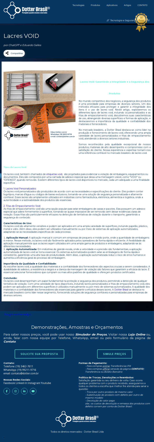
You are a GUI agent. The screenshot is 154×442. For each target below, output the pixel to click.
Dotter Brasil (121, 289)
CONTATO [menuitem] (142, 5)
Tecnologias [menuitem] (78, 5)
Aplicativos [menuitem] (112, 5)
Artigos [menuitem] (127, 5)
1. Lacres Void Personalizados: (20, 188)
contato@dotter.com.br (25, 373)
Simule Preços (114, 354)
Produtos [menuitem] (95, 5)
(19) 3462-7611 (24, 366)
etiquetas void (54, 174)
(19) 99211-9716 (26, 370)
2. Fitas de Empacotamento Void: (22, 205)
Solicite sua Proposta (39, 354)
